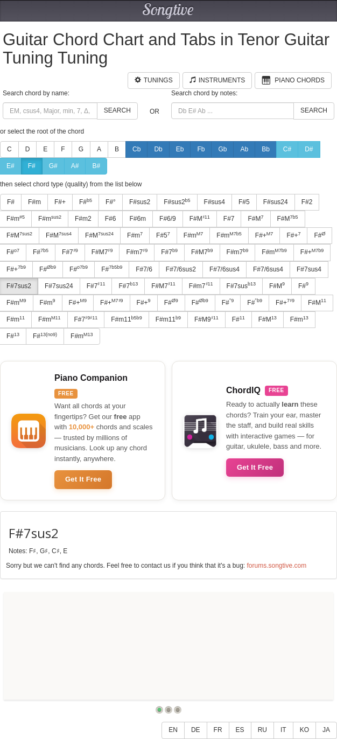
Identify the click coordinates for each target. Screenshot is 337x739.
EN (173, 730)
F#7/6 (144, 269)
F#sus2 (139, 202)
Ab (244, 149)
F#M (199, 218)
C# (287, 149)
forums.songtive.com (276, 565)
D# (309, 149)
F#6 (110, 218)
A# (75, 166)
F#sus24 (275, 202)
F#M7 (102, 252)
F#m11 (126, 319)
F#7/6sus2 (181, 269)
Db (158, 149)
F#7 (229, 218)
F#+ (60, 202)
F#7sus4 (309, 269)
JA (326, 730)
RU (262, 730)
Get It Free (83, 479)
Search (117, 110)
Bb (266, 149)
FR (218, 730)
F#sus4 (214, 202)
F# (32, 166)
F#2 (307, 202)
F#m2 (83, 218)
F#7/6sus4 (224, 269)
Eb (180, 149)
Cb (136, 149)
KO (304, 730)
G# (53, 166)
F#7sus (241, 285)
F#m (34, 202)
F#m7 (137, 252)
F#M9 (206, 319)
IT (283, 730)
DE (195, 730)
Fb (201, 149)
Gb (222, 149)
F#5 (244, 202)
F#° (111, 202)
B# (96, 166)
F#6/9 (167, 218)
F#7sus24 (59, 286)
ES (240, 730)
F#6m (137, 218)
